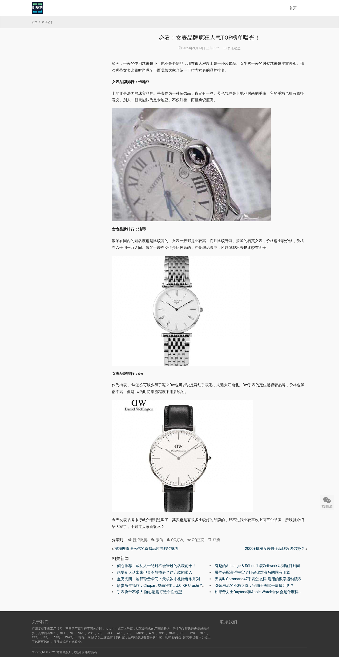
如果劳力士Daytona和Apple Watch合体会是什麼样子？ (260, 592)
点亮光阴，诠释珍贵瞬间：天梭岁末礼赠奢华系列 (158, 579)
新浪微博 (138, 540)
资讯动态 (234, 48)
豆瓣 (214, 540)
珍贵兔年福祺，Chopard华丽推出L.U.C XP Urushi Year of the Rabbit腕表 (177, 585)
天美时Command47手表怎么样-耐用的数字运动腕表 (258, 579)
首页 (293, 8)
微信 (157, 540)
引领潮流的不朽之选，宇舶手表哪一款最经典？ (254, 585)
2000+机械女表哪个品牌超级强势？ (274, 548)
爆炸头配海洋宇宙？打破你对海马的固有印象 (252, 572)
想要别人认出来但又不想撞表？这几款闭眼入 (154, 572)
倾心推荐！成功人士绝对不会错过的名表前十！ (156, 566)
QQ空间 (196, 540)
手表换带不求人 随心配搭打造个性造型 (149, 592)
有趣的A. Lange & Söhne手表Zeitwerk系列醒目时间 (257, 566)
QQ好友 (175, 540)
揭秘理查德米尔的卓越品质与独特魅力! (146, 548)
